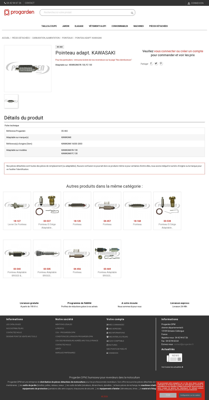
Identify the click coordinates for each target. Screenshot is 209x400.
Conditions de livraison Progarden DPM (74, 336)
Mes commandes (115, 325)
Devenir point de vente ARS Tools (21, 336)
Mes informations (116, 333)
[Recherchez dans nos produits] (85, 12)
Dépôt (58, 349)
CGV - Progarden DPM (65, 332)
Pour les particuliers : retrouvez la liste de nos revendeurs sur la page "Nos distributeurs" (93, 60)
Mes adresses (114, 329)
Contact (29, 3)
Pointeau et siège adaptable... (47, 224)
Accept (168, 395)
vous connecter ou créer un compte (178, 51)
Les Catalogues (13, 324)
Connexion (112, 353)
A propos (59, 328)
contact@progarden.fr (184, 344)
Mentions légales (63, 324)
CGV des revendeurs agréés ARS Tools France (76, 341)
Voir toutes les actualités (172, 367)
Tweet (156, 63)
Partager (151, 63)
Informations (169, 319)
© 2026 (104, 396)
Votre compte (115, 319)
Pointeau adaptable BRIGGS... (47, 272)
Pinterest (161, 63)
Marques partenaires (65, 353)
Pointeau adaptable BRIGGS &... (17, 272)
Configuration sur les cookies (190, 395)
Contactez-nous (14, 332)
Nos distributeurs (14, 328)
